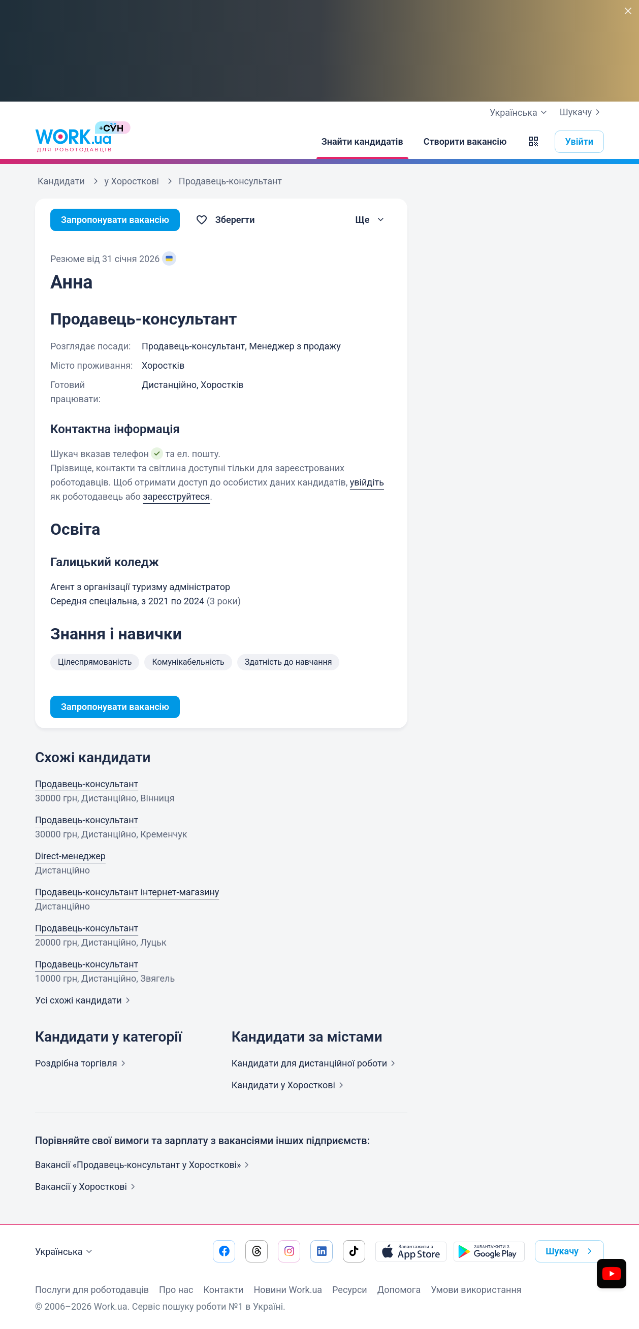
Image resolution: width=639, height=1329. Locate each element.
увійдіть (367, 482)
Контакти (223, 1289)
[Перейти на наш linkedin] (321, 1251)
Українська (65, 1252)
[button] (533, 141)
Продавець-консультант (86, 784)
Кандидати (315, 1063)
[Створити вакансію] (465, 141)
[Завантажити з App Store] (410, 1251)
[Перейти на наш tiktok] (354, 1251)
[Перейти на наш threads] (256, 1251)
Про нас (176, 1289)
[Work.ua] (73, 141)
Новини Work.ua (287, 1289)
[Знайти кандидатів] (362, 141)
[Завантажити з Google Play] (489, 1251)
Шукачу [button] (571, 1251)
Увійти (579, 141)
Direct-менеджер (70, 856)
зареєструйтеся (176, 496)
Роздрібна (82, 1063)
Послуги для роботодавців (92, 1289)
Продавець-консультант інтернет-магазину (127, 892)
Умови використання (476, 1289)
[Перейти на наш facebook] (224, 1251)
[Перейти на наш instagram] (289, 1251)
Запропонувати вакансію (115, 219)
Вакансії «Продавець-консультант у (144, 1164)
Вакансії (87, 1186)
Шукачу (582, 112)
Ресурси (349, 1289)
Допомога (399, 1289)
